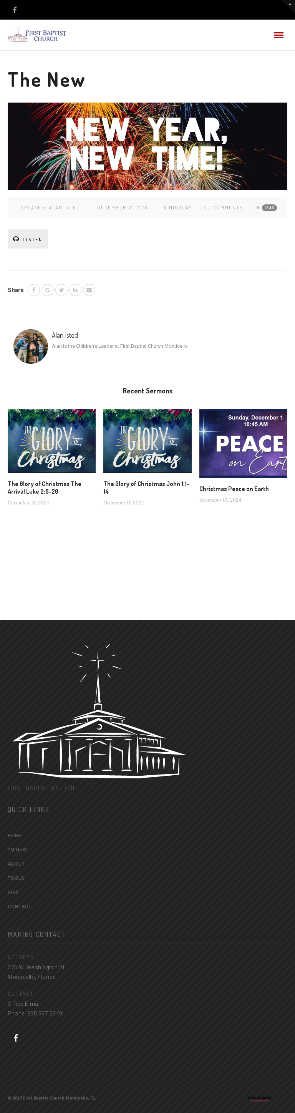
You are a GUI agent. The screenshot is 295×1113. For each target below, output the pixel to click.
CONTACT (19, 906)
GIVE (13, 892)
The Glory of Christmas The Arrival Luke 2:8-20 (44, 487)
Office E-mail (24, 1004)
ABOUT (16, 864)
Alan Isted (64, 207)
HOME (15, 835)
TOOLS (16, 878)
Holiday (180, 207)
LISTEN (28, 239)
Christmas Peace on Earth (234, 489)
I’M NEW (17, 850)
